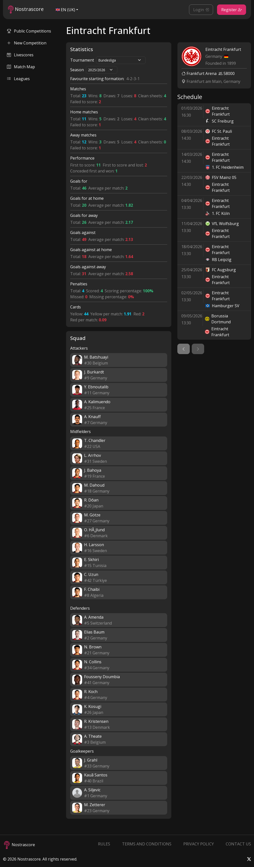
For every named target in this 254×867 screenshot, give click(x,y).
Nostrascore (26, 9)
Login (201, 9)
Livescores (20, 55)
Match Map (21, 66)
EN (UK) (65, 9)
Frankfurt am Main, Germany (211, 81)
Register (231, 9)
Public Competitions (29, 31)
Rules (104, 844)
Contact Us (238, 844)
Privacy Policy (198, 844)
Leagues (18, 78)
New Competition (26, 43)
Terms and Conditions (146, 844)
